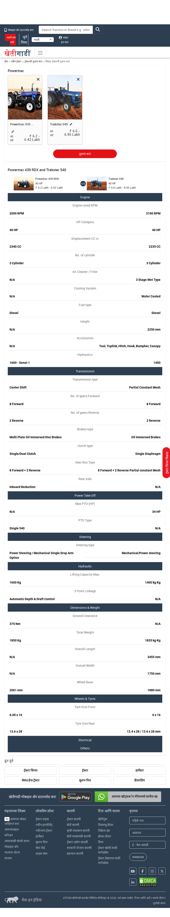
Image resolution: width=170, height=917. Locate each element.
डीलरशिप (139, 780)
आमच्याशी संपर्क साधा (16, 841)
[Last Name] (147, 833)
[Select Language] (43, 39)
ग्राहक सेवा (42, 853)
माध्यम (8, 858)
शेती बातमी (73, 825)
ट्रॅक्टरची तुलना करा (33, 61)
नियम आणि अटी (142, 898)
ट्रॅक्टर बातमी (74, 819)
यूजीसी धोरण (159, 903)
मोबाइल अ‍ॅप (11, 846)
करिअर (8, 835)
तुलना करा (85, 154)
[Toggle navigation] (40, 53)
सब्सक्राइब (138, 857)
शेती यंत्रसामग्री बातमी (79, 836)
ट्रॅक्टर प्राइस (42, 819)
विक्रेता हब (104, 830)
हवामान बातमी (75, 853)
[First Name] (147, 820)
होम (6, 61)
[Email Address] (147, 845)
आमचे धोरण (158, 898)
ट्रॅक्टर (85, 770)
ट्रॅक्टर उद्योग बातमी (77, 842)
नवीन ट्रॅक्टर (16, 61)
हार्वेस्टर (139, 770)
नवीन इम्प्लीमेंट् (44, 825)
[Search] (66, 30)
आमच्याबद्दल (11, 829)
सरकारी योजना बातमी (79, 848)
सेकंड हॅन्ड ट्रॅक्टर (30, 780)
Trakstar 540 (59, 124)
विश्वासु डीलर (105, 825)
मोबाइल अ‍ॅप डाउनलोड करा (18, 30)
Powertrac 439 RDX (22, 124)
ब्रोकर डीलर (104, 836)
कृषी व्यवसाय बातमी (78, 830)
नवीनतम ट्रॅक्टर (44, 830)
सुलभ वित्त (85, 780)
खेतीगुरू (102, 819)
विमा (100, 842)
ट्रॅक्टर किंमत (30, 770)
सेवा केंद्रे (40, 848)
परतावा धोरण (12, 852)
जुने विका (23, 39)
